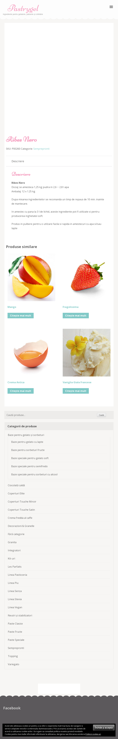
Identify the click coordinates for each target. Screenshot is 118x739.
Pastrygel (23, 8)
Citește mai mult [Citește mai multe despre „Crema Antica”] (20, 391)
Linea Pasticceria (17, 574)
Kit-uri (11, 558)
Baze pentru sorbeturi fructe (28, 450)
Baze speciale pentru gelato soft (30, 458)
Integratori (14, 550)
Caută (101, 415)
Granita (12, 542)
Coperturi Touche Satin (21, 509)
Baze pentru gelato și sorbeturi (26, 435)
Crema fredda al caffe (20, 518)
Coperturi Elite (16, 493)
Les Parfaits (15, 566)
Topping (13, 656)
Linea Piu (13, 583)
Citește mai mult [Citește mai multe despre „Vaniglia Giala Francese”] (75, 391)
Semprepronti (41, 148)
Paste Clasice (15, 623)
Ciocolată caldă (16, 485)
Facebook (12, 707)
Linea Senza (15, 591)
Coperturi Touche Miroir (22, 501)
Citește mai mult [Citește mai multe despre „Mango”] (20, 315)
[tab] (18, 161)
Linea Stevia (15, 599)
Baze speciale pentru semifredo (29, 466)
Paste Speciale (16, 640)
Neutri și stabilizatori (20, 615)
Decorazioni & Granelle (21, 526)
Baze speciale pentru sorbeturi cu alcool (34, 474)
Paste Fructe (15, 631)
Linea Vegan (15, 607)
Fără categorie (16, 534)
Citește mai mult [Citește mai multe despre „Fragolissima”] (75, 315)
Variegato (13, 664)
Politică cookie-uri (93, 734)
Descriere (18, 161)
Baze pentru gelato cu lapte (27, 442)
